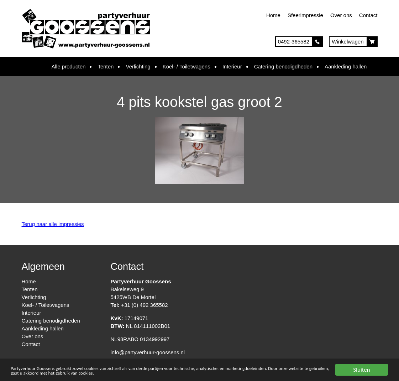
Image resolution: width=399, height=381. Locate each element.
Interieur (232, 66)
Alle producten (69, 66)
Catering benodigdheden (283, 66)
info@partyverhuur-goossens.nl (148, 352)
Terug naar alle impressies (53, 224)
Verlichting (138, 66)
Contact (368, 15)
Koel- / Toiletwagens (186, 66)
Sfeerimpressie (305, 15)
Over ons (341, 15)
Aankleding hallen (346, 66)
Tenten (106, 66)
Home (273, 15)
